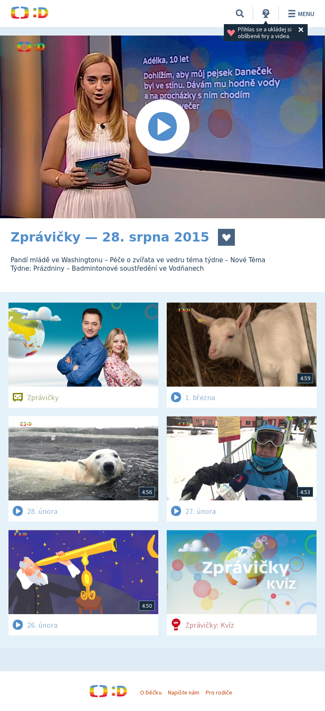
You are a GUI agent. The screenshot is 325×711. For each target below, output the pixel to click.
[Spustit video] (162, 127)
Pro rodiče (219, 692)
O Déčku (150, 692)
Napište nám (183, 692)
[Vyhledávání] (240, 13)
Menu (299, 13)
